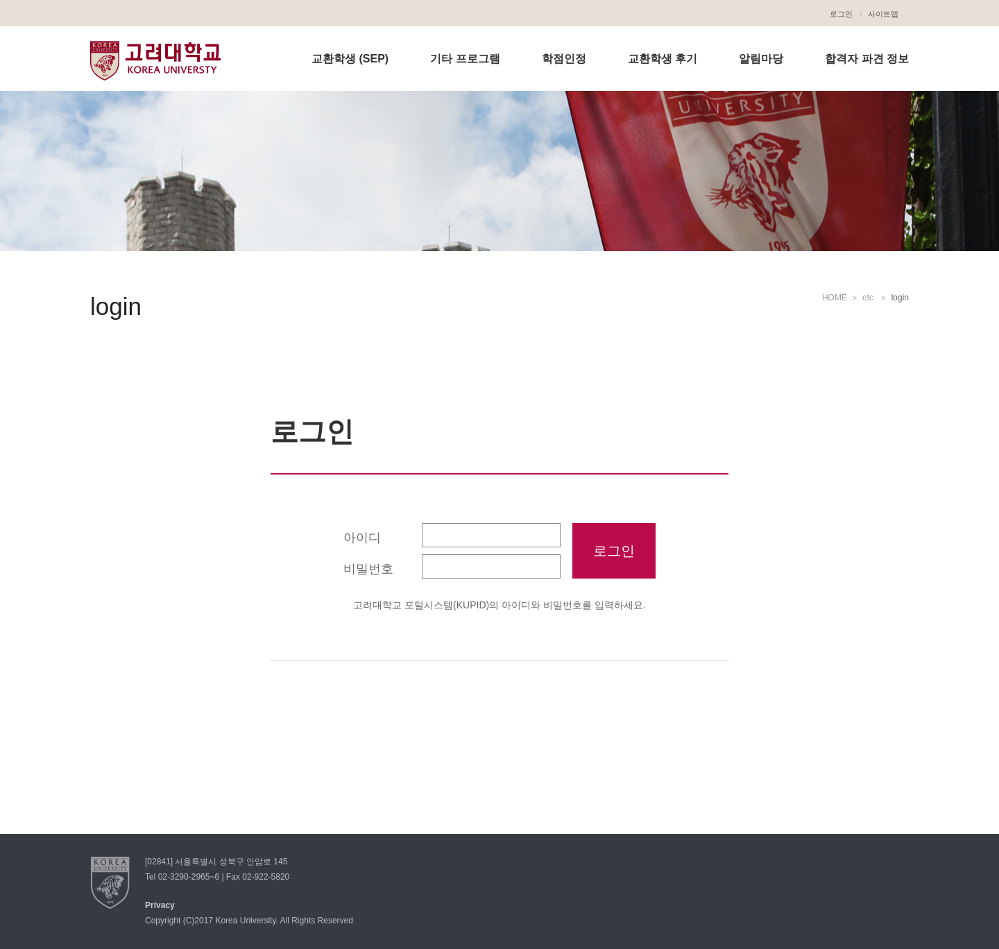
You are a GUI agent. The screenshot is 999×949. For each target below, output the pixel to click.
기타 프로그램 (465, 59)
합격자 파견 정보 (867, 59)
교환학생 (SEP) (349, 59)
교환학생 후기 (662, 59)
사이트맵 (883, 14)
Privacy (160, 905)
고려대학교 (155, 60)
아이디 (362, 538)
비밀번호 (368, 569)
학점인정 (564, 59)
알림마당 (761, 59)
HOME (834, 297)
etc (869, 297)
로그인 (841, 14)
